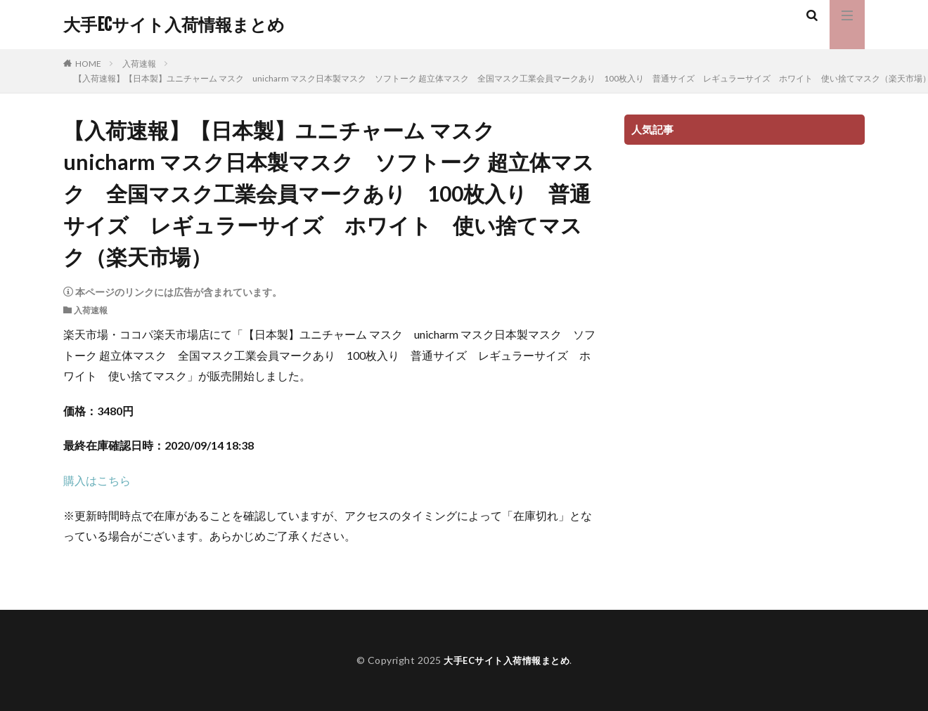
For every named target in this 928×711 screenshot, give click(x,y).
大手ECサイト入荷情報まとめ (174, 24)
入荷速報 (139, 63)
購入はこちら (97, 480)
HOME (88, 63)
